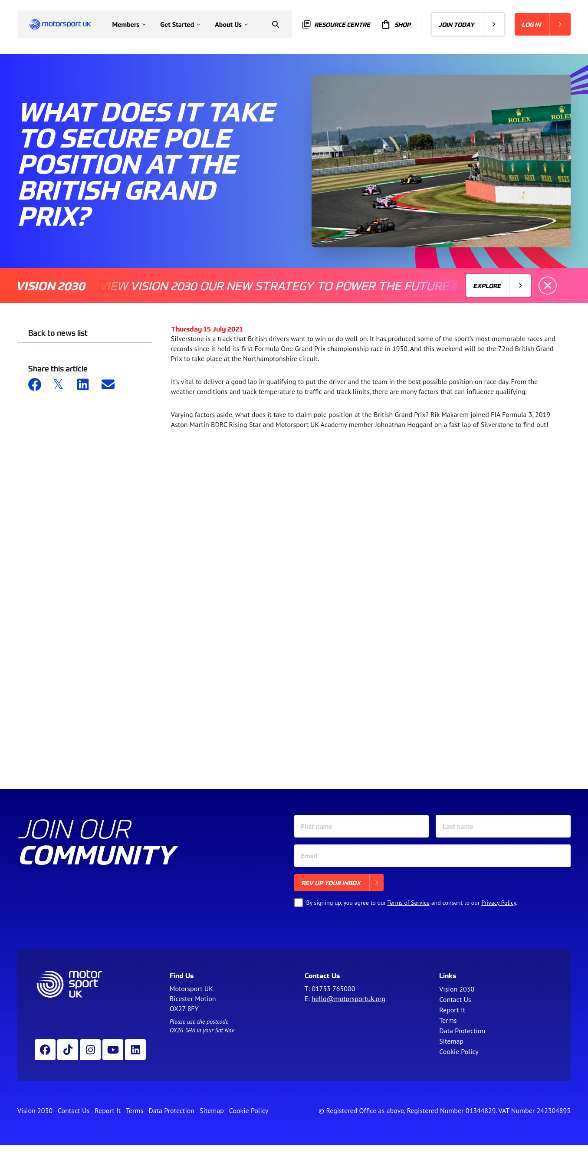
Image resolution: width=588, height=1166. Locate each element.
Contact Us (455, 999)
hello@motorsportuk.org (348, 998)
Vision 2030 (456, 989)
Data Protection (462, 1030)
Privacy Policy (498, 903)
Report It (452, 1009)
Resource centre (336, 24)
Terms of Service (409, 903)
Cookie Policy (458, 1051)
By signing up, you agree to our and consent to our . (412, 903)
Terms (448, 1020)
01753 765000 (333, 988)
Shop (396, 24)
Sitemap (451, 1041)
